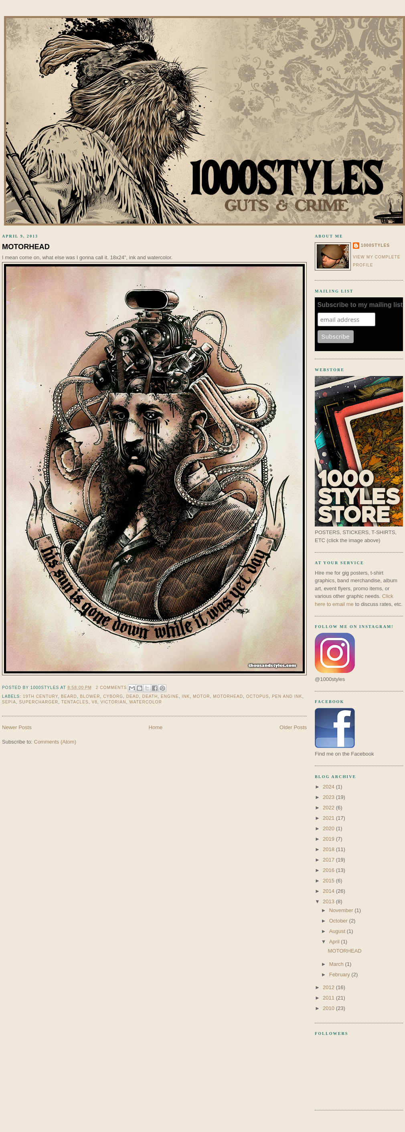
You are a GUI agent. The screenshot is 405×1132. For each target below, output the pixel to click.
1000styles (375, 245)
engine (170, 696)
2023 (329, 797)
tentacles (75, 702)
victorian (113, 702)
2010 (329, 1008)
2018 (329, 849)
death (150, 696)
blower (90, 696)
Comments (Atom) (55, 742)
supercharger (39, 702)
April (335, 942)
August (338, 931)
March (337, 964)
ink (186, 696)
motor (201, 696)
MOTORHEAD (26, 247)
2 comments (111, 687)
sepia (9, 702)
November (342, 910)
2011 (329, 998)
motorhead (228, 696)
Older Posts (293, 727)
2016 (329, 870)
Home (156, 727)
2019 (329, 839)
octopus (257, 696)
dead (132, 696)
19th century (40, 696)
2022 (329, 808)
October (339, 921)
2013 (329, 901)
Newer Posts (17, 727)
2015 (329, 881)
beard (69, 696)
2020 (329, 828)
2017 (329, 860)
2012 (329, 987)
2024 (329, 787)
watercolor (145, 702)
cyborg (113, 696)
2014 (329, 891)
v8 (94, 702)
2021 (329, 818)
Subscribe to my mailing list (360, 304)
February (340, 974)
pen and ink (287, 696)
